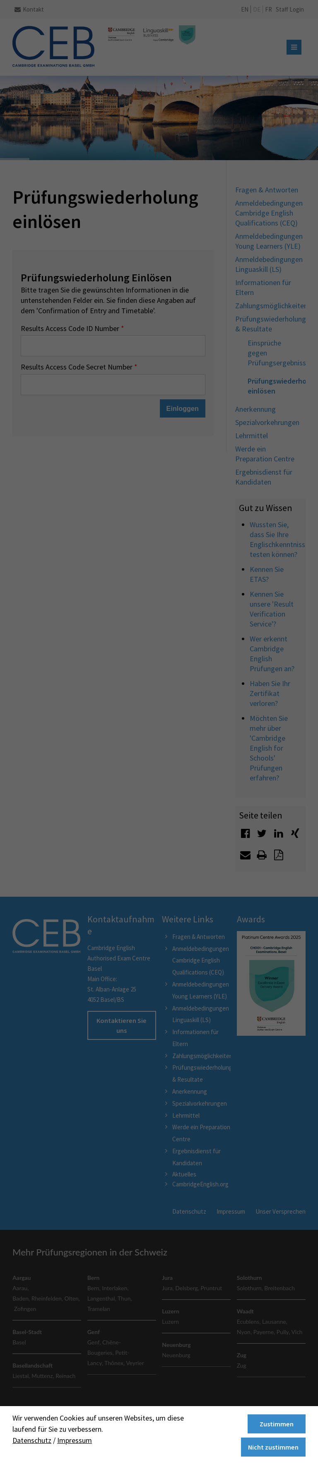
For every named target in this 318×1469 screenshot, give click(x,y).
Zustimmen (277, 1424)
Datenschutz (31, 1440)
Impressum (74, 1440)
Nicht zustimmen (273, 1447)
